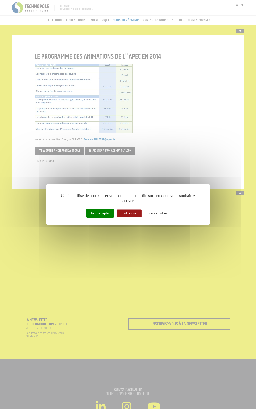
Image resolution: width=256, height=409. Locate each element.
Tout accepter (100, 213)
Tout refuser (129, 213)
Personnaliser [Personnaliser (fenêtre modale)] (158, 213)
